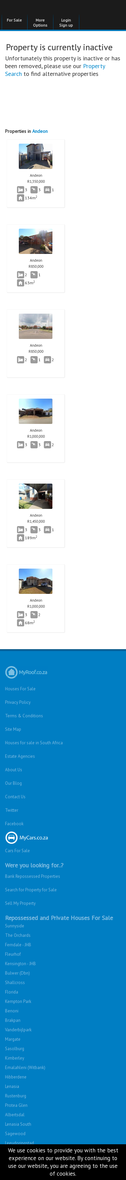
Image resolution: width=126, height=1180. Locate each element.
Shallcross (15, 982)
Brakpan (12, 1020)
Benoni (11, 1011)
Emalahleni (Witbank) (25, 1067)
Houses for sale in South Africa (34, 743)
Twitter (11, 810)
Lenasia (12, 1086)
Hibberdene (16, 1077)
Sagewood (15, 1133)
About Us (13, 770)
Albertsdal (15, 1115)
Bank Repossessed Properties (32, 876)
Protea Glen (16, 1105)
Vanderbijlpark (18, 1030)
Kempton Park (18, 1001)
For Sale (14, 20)
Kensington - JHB (20, 964)
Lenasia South (18, 1124)
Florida (11, 992)
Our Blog (13, 783)
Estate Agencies (20, 756)
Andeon (40, 131)
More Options (40, 23)
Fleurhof (13, 954)
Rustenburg (15, 1096)
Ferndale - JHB (18, 945)
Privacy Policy (18, 702)
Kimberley (14, 1058)
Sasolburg (14, 1049)
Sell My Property (20, 903)
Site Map (13, 729)
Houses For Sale (20, 689)
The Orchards (18, 935)
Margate (12, 1039)
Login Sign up (66, 23)
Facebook (14, 824)
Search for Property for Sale (31, 890)
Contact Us (15, 797)
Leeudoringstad (19, 1143)
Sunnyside (14, 926)
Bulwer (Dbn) (17, 973)
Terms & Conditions (24, 716)
